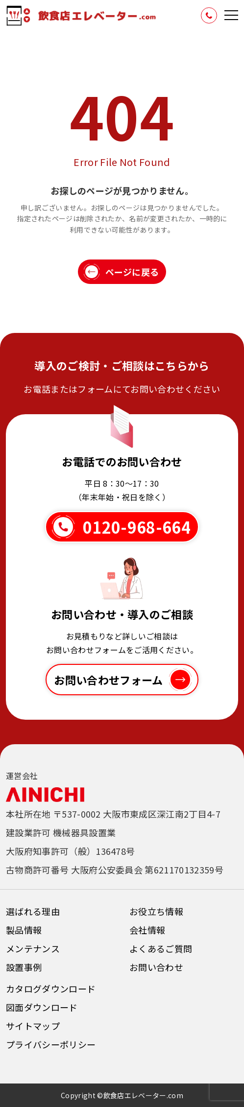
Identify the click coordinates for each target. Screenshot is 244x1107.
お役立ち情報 (156, 911)
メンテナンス (33, 948)
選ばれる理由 (33, 911)
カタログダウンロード (51, 988)
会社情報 (147, 929)
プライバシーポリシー (51, 1044)
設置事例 (24, 967)
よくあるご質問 (160, 948)
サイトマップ (33, 1025)
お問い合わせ (156, 967)
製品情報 (24, 929)
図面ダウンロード (42, 1007)
